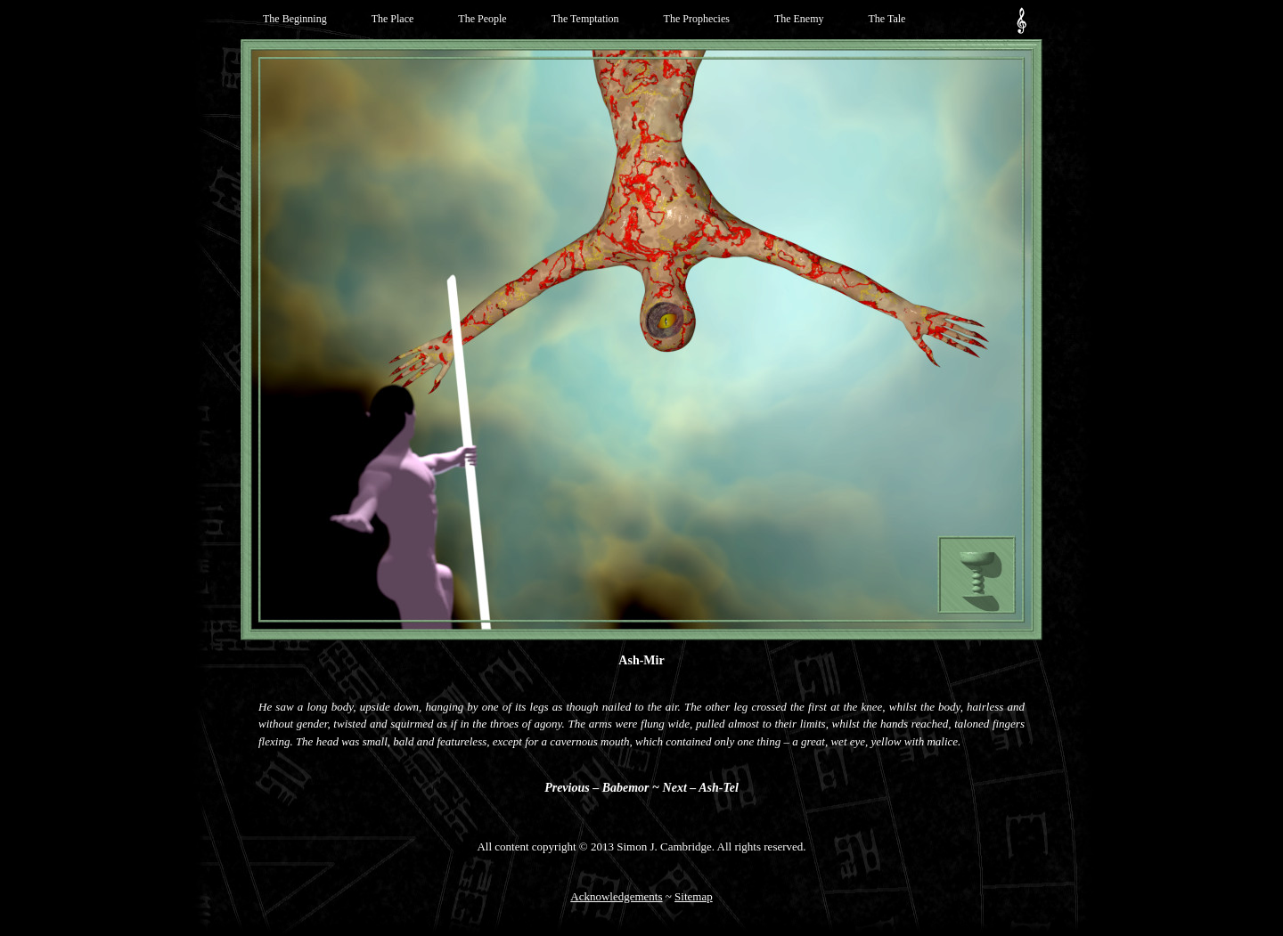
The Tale (887, 18)
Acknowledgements (616, 896)
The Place (393, 18)
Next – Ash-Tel (701, 787)
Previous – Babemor (596, 787)
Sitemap (693, 896)
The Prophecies (697, 18)
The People (482, 18)
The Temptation (585, 18)
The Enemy (799, 18)
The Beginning (295, 18)
